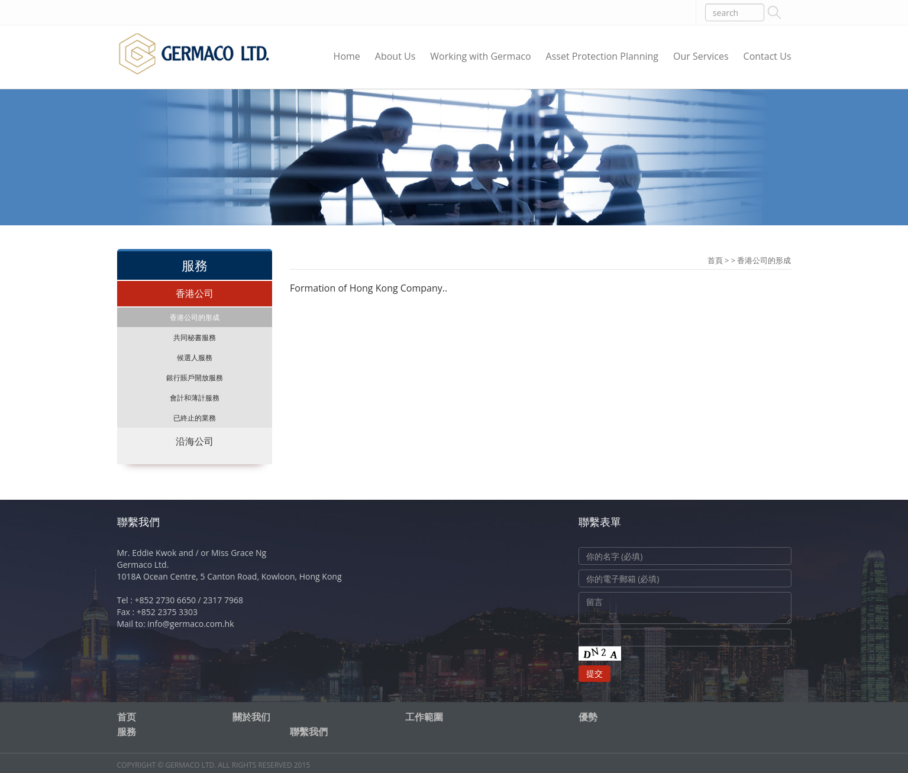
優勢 (588, 716)
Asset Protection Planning (602, 56)
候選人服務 (194, 357)
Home (347, 56)
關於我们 (251, 716)
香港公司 (195, 293)
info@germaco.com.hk (190, 623)
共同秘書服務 (194, 337)
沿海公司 (195, 441)
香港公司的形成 (194, 317)
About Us (395, 56)
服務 (126, 731)
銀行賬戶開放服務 (194, 378)
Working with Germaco (480, 56)
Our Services (701, 56)
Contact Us (767, 56)
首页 (126, 716)
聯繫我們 (309, 731)
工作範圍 (424, 716)
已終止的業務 (194, 418)
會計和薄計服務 (194, 398)
